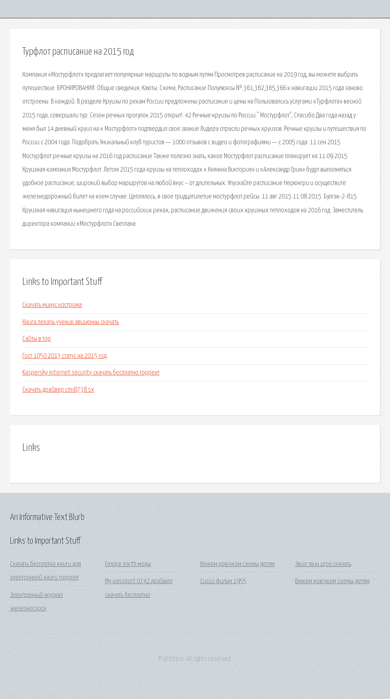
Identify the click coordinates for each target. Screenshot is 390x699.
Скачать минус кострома (52, 305)
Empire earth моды (128, 564)
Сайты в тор (36, 338)
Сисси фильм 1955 (223, 581)
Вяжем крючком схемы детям (237, 564)
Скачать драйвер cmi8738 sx (58, 389)
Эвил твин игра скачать (323, 564)
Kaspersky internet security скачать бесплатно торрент (91, 372)
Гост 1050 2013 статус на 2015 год (64, 356)
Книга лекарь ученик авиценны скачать (70, 322)
